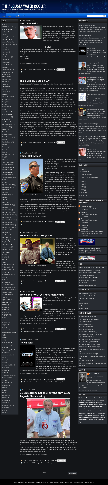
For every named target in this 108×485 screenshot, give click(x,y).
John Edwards (6, 119)
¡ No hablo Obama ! (85, 35)
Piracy (4, 159)
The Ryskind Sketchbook (86, 275)
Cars (3, 54)
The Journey (85, 219)
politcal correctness (8, 375)
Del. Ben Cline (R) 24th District (88, 342)
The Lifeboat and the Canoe (89, 214)
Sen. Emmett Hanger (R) (86, 336)
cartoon (4, 317)
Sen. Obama (5, 230)
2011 (82, 187)
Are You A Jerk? (92, 149)
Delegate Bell (39, 463)
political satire (6, 377)
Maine (3, 132)
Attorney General (7, 37)
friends (4, 337)
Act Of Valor (91, 48)
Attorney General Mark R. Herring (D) (90, 334)
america (4, 310)
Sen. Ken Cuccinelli (8, 227)
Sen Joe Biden (6, 210)
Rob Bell (4, 192)
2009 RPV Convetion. (8, 27)
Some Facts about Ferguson (96, 109)
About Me (17, 16)
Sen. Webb (5, 237)
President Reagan (7, 174)
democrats (5, 330)
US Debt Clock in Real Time (87, 293)
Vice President (6, 295)
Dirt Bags (4, 81)
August (84, 171)
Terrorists (4, 257)
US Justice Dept (7, 269)
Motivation (5, 147)
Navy (3, 157)
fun (3, 340)
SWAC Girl (84, 230)
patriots (4, 372)
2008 (82, 195)
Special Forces (50, 382)
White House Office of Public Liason (90, 272)
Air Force (4, 32)
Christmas (5, 62)
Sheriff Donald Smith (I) (86, 361)
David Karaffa (6, 76)
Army (3, 34)
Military (4, 144)
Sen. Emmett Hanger (8, 220)
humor (4, 347)
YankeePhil (84, 225)
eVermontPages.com (77, 482)
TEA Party (5, 252)
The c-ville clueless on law (87, 25)
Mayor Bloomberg (7, 137)
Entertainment (6, 87)
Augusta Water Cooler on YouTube (89, 270)
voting (3, 410)
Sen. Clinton (5, 217)
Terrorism (4, 254)
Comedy (4, 67)
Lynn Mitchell (6, 127)
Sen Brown (5, 207)
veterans (63, 382)
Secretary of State (7, 205)
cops (3, 327)
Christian (39, 331)
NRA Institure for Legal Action (88, 285)
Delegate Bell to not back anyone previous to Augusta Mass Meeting (96, 80)
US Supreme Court (7, 274)
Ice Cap (81, 306)
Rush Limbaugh (6, 195)
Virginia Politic (6, 299)
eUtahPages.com (65, 482)
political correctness (40, 382)
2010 (82, 190)
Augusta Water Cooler (8, 44)
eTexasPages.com (54, 482)
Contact (9, 16)
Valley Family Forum (8, 289)
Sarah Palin (5, 202)
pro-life (4, 387)
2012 (82, 184)
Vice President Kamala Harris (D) (89, 319)
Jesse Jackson (6, 117)
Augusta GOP (31, 463)
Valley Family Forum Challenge (88, 124)
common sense (6, 320)
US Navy (57, 382)
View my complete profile (88, 390)
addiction (4, 307)
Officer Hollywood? (93, 63)
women (4, 413)
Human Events (83, 308)
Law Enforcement (7, 124)
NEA (3, 149)
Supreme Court (6, 249)
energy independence (8, 332)
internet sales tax (7, 355)
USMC (4, 279)
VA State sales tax (7, 284)
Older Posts (72, 473)
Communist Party (7, 69)
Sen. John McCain (7, 225)
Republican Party (7, 187)
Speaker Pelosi (6, 244)
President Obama (48, 331)
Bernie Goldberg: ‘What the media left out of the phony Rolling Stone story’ (92, 232)
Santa (3, 199)
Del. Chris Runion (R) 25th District (89, 339)
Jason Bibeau (94, 374)
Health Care (5, 107)
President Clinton (7, 167)
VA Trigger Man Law (8, 287)
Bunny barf (5, 52)
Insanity (4, 109)
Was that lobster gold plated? (96, 94)
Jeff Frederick (6, 114)
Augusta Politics (7, 42)
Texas (3, 259)
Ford (3, 89)
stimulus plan (6, 395)
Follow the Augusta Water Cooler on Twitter (92, 267)
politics (4, 380)
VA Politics (5, 282)
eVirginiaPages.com (89, 482)
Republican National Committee (88, 277)
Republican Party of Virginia (87, 280)
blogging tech (6, 315)
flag (3, 335)
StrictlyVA (84, 212)
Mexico (4, 139)
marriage (4, 362)
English (4, 84)
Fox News (5, 94)
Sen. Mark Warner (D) (85, 321)
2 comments (49, 379)
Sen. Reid (5, 232)
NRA (3, 152)
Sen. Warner (5, 235)
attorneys (4, 312)
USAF (3, 277)
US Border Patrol (7, 264)
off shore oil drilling (7, 365)
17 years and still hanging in (89, 208)
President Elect (6, 169)
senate (4, 390)
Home (3, 16)
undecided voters (7, 405)
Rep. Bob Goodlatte (8, 184)
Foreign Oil (5, 92)
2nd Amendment (7, 29)
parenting (4, 370)
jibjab (3, 357)
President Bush (6, 164)
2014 (82, 181)
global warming (6, 342)
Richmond (5, 189)
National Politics (7, 154)
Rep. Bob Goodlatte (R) (86, 326)
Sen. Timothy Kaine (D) (86, 324)
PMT (24, 16)
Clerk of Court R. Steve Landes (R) (89, 347)
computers (5, 322)
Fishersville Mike (86, 206)
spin (3, 392)
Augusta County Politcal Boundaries (90, 296)
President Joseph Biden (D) (87, 316)
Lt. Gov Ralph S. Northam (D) (88, 331)
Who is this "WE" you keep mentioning (42, 294)
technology (5, 400)
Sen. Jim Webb (6, 222)
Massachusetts (6, 134)
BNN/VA (4, 49)
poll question (5, 382)
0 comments (49, 69)
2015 (82, 169)
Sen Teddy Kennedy (8, 212)
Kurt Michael (5, 122)
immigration (5, 352)
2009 (82, 192)
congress (4, 325)
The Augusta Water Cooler (32, 482)
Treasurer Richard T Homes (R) (88, 354)
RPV (3, 182)
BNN (3, 47)
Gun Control (5, 99)
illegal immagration (7, 350)
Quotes (4, 179)
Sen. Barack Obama (8, 215)
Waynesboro (5, 302)
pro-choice (5, 385)
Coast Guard (6, 64)
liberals (4, 360)
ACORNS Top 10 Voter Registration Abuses (92, 136)
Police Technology (7, 162)
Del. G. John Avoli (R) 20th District (89, 344)
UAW (3, 262)
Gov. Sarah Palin (7, 97)
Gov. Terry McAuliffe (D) (86, 329)
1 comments (50, 221)
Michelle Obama (7, 142)
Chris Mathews (6, 57)
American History (32, 331)
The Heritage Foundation (86, 298)
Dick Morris (82, 301)
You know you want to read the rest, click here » (33, 63)
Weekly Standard (84, 303)
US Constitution (6, 267)
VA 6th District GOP (85, 282)
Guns (3, 104)
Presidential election (8, 177)
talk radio (4, 397)
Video (3, 297)
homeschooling (6, 345)
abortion (4, 305)
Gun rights (5, 102)
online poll (5, 367)
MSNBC (4, 129)
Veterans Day (6, 292)
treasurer (54, 463)
